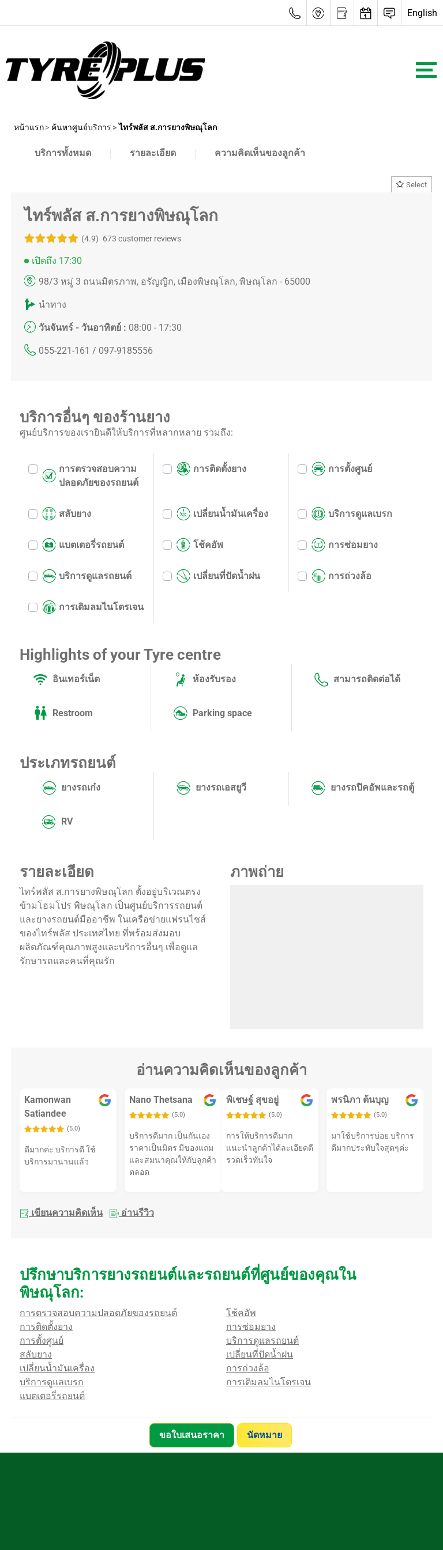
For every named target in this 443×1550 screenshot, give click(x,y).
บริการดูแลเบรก (351, 514)
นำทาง (52, 304)
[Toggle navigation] (426, 70)
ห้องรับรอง (205, 680)
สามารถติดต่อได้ (357, 680)
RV (57, 822)
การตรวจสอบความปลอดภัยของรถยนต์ (90, 475)
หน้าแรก (29, 127)
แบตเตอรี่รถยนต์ (83, 545)
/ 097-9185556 (122, 350)
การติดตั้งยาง (211, 469)
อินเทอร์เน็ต (66, 680)
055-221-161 (64, 350)
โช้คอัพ (200, 545)
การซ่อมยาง (344, 545)
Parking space (213, 713)
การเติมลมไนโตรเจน (93, 607)
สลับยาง (66, 514)
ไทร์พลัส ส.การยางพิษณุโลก (167, 127)
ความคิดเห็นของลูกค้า (260, 153)
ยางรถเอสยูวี (211, 788)
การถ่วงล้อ (341, 576)
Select (411, 184)
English (422, 12)
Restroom (63, 713)
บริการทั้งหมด (63, 153)
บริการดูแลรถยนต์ (87, 576)
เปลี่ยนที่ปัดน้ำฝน (218, 576)
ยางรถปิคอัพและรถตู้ (362, 788)
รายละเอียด (153, 153)
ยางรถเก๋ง (71, 788)
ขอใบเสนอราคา (191, 1435)
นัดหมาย (266, 1435)
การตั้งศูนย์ (341, 469)
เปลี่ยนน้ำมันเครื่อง (222, 514)
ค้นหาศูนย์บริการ (80, 127)
